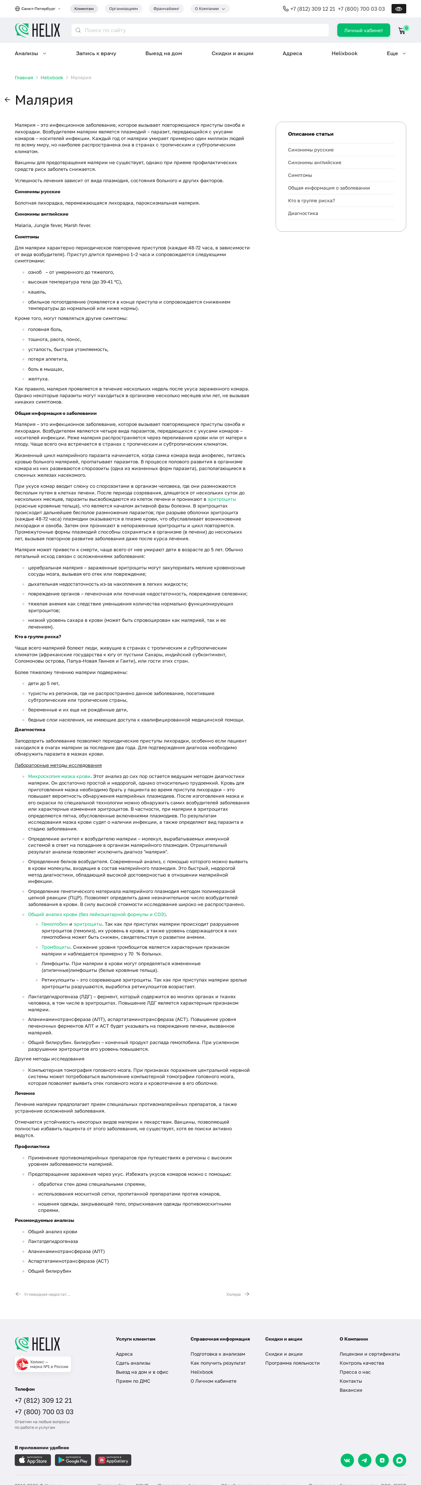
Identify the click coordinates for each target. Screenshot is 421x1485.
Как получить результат (218, 1363)
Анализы (26, 53)
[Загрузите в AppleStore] (33, 1460)
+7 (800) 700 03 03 (361, 8)
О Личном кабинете (213, 1381)
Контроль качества (362, 1363)
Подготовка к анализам (218, 1354)
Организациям (123, 8)
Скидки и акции (233, 53)
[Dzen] (382, 1460)
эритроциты (222, 499)
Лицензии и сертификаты (370, 1354)
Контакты (351, 1381)
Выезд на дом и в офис (142, 1372)
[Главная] (58, 1344)
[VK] (347, 1460)
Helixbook (345, 53)
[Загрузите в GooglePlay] (73, 1460)
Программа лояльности (292, 1363)
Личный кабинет (363, 30)
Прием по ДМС (133, 1381)
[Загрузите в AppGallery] (113, 1460)
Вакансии (351, 1390)
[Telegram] (364, 1460)
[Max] (399, 1460)
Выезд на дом (163, 53)
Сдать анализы (133, 1363)
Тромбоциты (56, 947)
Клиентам (84, 8)
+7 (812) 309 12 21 (312, 8)
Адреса (292, 53)
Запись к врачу (96, 53)
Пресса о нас (355, 1372)
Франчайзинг (166, 8)
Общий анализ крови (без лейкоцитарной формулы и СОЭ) (97, 914)
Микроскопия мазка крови (59, 776)
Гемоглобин (55, 924)
